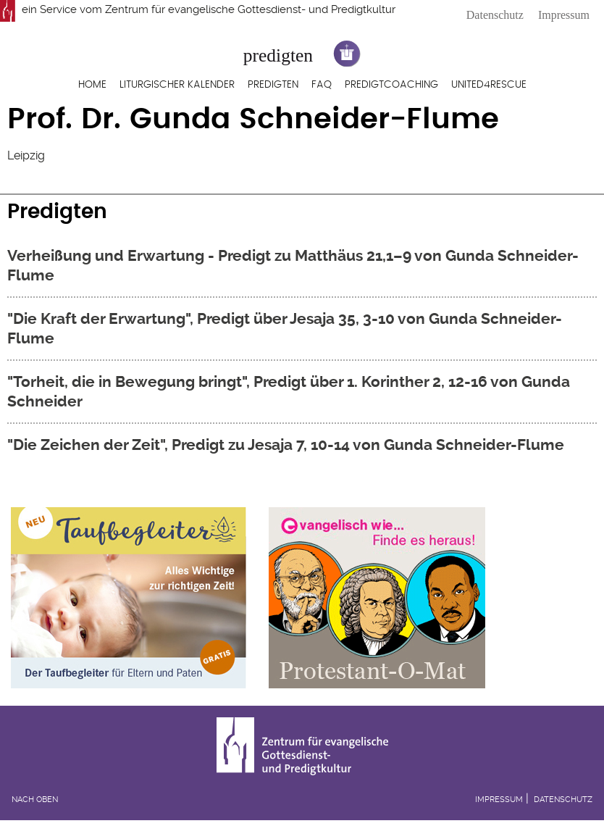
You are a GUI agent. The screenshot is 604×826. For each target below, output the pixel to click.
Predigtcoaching (391, 85)
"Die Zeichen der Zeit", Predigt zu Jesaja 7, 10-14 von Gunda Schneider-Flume (285, 444)
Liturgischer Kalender (177, 85)
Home (92, 85)
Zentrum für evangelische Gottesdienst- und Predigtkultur (250, 9)
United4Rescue (489, 85)
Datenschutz (495, 15)
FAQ (321, 85)
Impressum (564, 15)
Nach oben (35, 799)
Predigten (273, 85)
